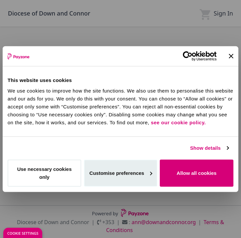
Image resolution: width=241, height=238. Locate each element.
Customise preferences (120, 173)
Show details (205, 148)
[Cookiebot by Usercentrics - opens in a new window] (188, 56)
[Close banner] (231, 56)
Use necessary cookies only (44, 172)
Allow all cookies (197, 173)
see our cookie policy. (178, 122)
